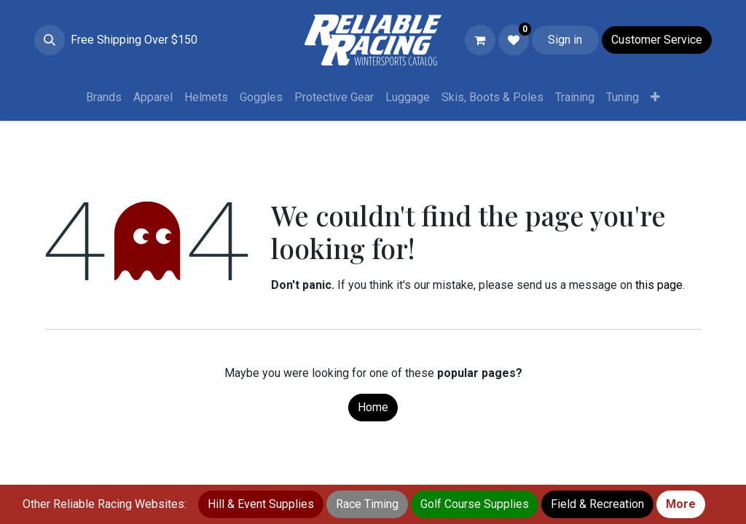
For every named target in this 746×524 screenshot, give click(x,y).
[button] (49, 40)
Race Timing (367, 504)
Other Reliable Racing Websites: (104, 504)
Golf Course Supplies (474, 504)
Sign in (565, 40)
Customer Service (656, 40)
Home (373, 407)
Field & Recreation (597, 504)
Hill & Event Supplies (261, 504)
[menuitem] (103, 97)
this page (659, 285)
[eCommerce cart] (480, 40)
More (681, 504)
